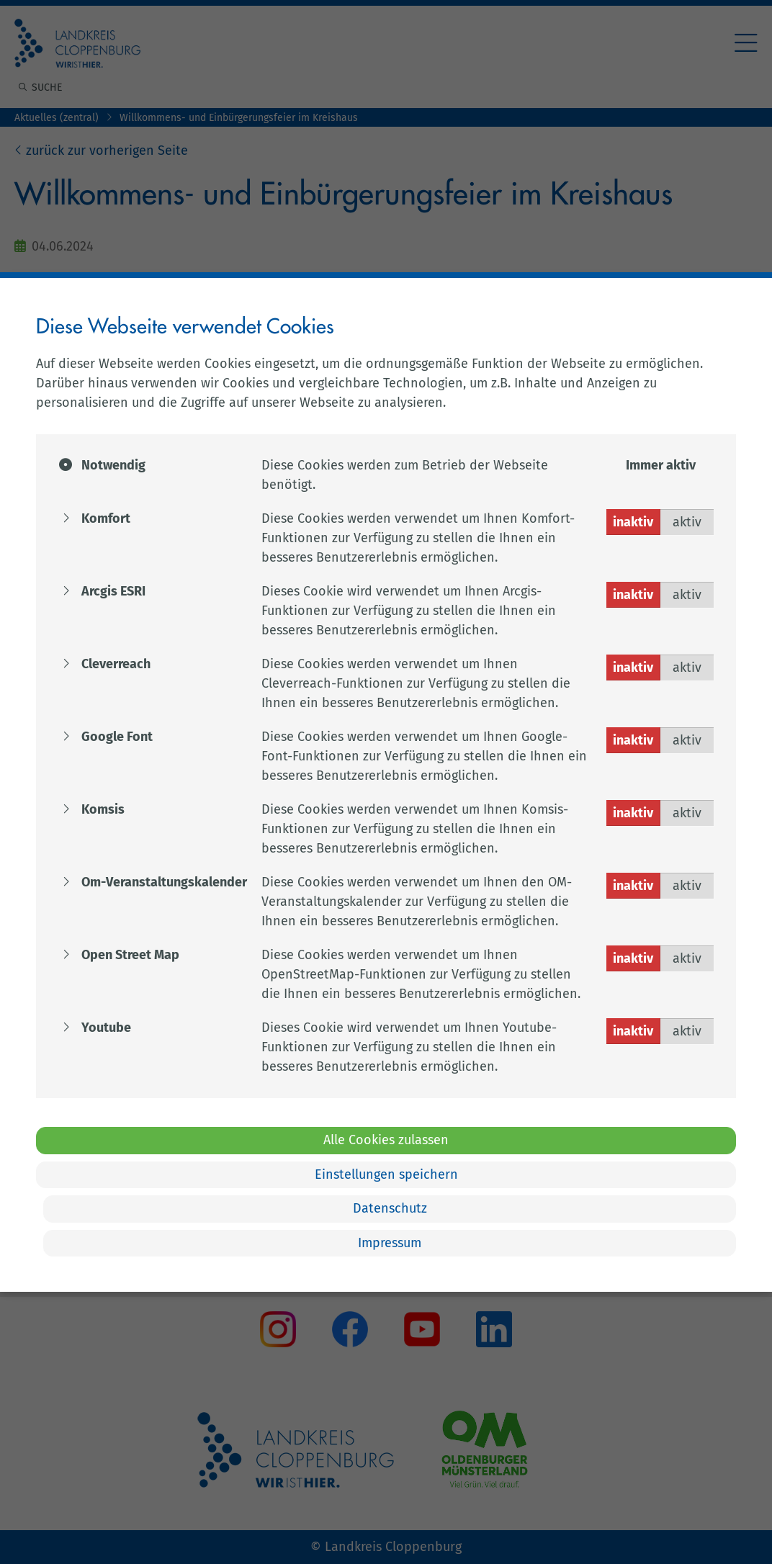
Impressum (389, 1243)
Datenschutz (390, 1208)
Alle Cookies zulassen (386, 1140)
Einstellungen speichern (386, 1174)
